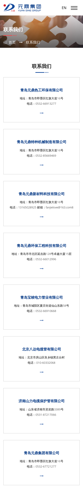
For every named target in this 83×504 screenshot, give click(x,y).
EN (64, 7)
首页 (12, 42)
